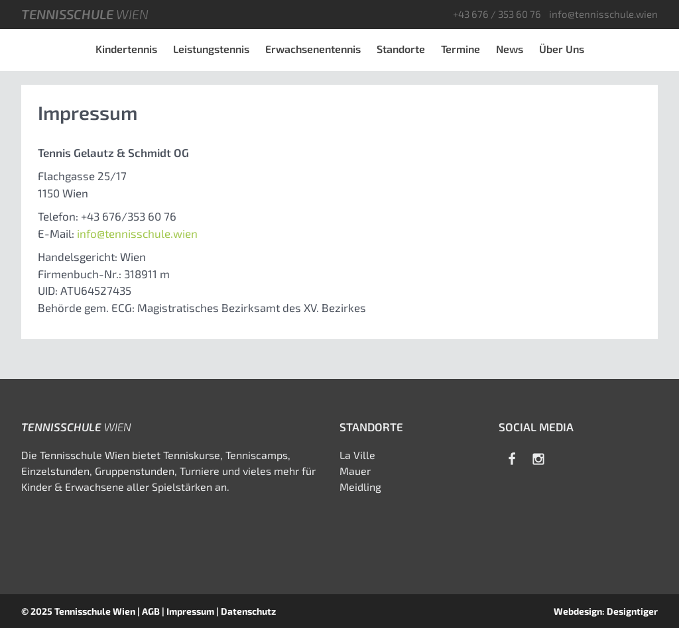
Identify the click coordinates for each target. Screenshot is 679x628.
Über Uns (561, 48)
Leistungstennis (211, 48)
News (509, 48)
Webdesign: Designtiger (606, 611)
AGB (151, 611)
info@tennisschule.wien (603, 14)
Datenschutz (248, 611)
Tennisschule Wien (94, 611)
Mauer (355, 470)
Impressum (190, 611)
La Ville (357, 454)
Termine (460, 48)
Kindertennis (126, 48)
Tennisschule (85, 14)
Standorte (401, 48)
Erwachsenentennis (313, 48)
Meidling (360, 486)
